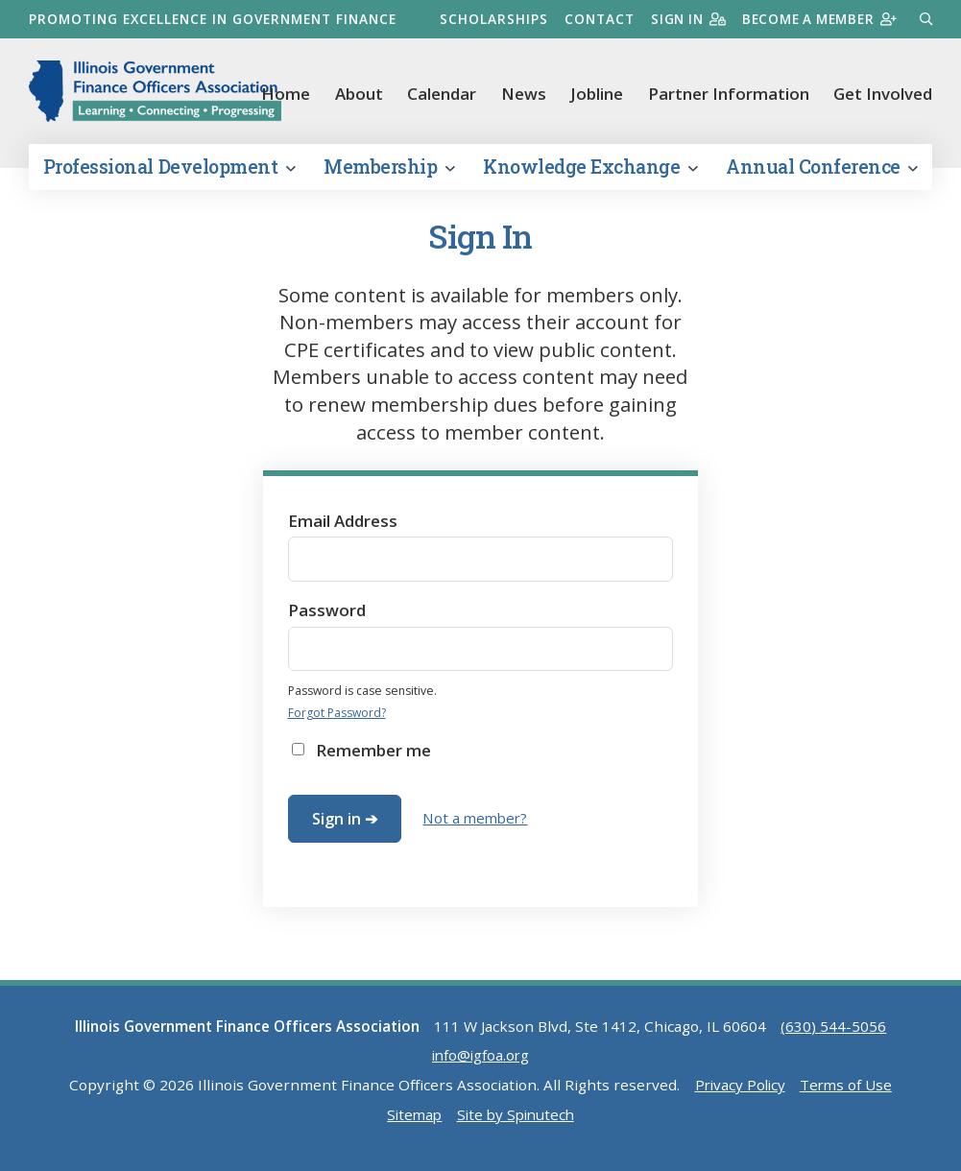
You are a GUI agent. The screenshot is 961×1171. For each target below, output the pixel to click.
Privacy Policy (739, 1093)
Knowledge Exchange (590, 175)
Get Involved (882, 94)
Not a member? (476, 826)
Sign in (681, 19)
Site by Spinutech (516, 1122)
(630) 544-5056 (833, 1034)
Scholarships (485, 19)
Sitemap (412, 1122)
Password (327, 619)
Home (285, 94)
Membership (389, 175)
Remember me (373, 759)
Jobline (596, 94)
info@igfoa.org (480, 1063)
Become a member (816, 19)
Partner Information (728, 94)
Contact (591, 19)
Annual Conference (822, 175)
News (523, 94)
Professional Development (169, 175)
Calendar (441, 94)
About (359, 94)
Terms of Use (848, 1093)
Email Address (342, 528)
